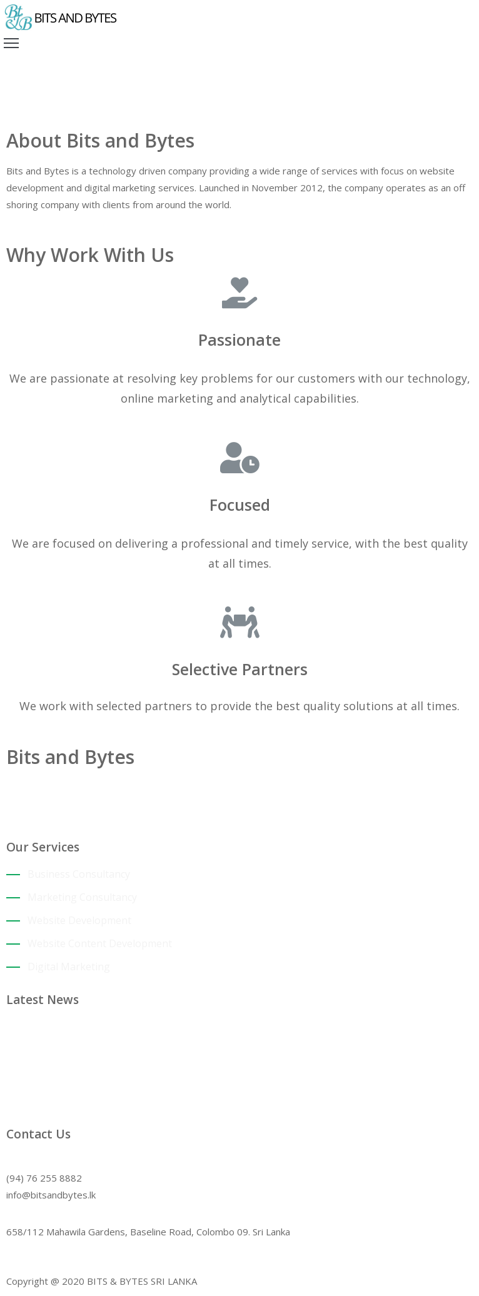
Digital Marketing (69, 966)
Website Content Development (100, 943)
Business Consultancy (79, 874)
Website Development (79, 920)
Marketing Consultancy (82, 897)
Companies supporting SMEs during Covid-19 (138, 1074)
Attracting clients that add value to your (127, 1025)
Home (20, 109)
